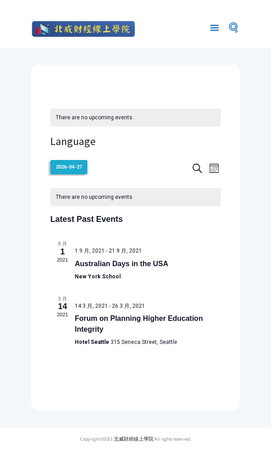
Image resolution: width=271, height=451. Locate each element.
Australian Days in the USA (121, 264)
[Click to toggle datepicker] (68, 167)
